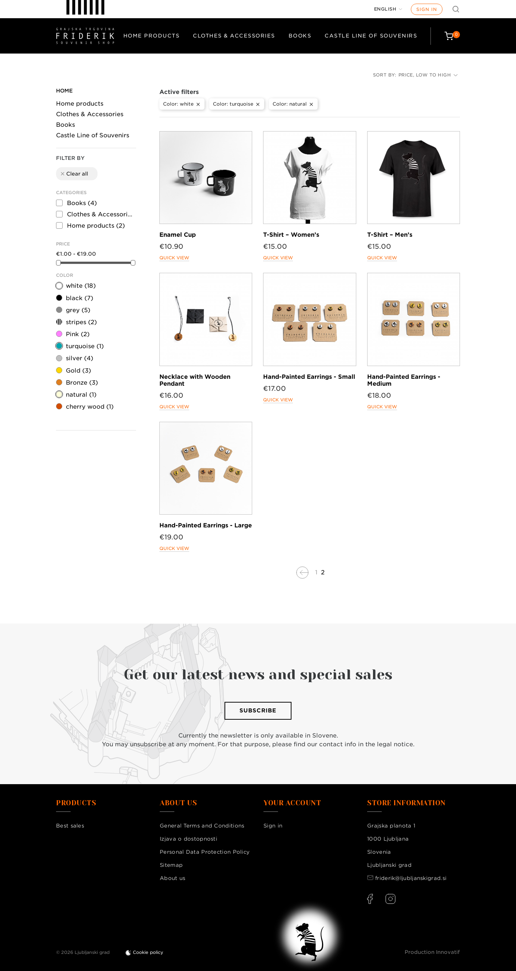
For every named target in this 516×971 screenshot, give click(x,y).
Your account (292, 803)
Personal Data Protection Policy (205, 852)
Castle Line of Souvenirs (371, 36)
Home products (151, 36)
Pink (78, 334)
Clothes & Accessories (234, 36)
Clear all (74, 174)
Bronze (82, 382)
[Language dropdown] (388, 9)
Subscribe (258, 710)
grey (78, 310)
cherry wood (90, 406)
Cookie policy (148, 952)
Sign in (426, 9)
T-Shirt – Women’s (291, 234)
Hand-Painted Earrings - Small (309, 376)
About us (172, 878)
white (81, 285)
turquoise (85, 346)
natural (81, 394)
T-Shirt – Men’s (389, 234)
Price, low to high (428, 75)
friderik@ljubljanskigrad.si (410, 878)
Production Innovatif (432, 952)
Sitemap (171, 865)
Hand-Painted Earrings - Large (205, 525)
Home (64, 91)
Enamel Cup (177, 234)
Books (300, 36)
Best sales (70, 826)
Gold (78, 370)
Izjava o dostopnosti (188, 839)
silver (79, 358)
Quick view (174, 257)
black (79, 298)
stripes (81, 322)
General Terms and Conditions (202, 826)
